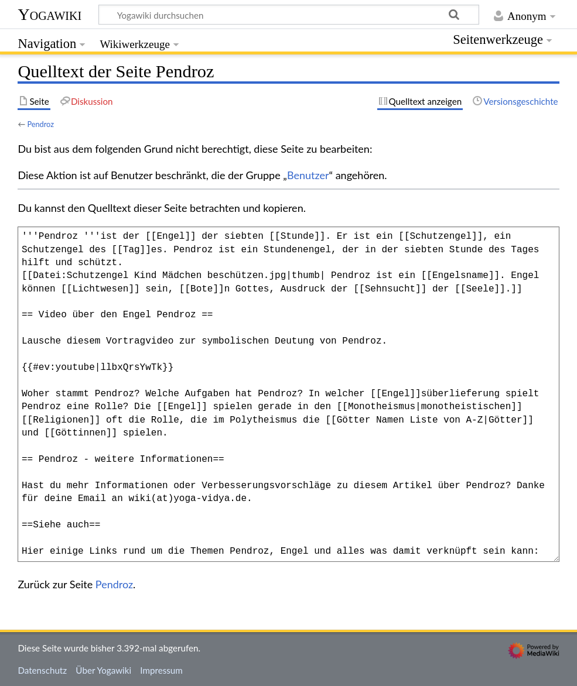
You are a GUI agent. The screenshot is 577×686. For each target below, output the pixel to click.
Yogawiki (49, 14)
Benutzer (308, 175)
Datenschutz (42, 670)
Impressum (161, 670)
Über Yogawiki (103, 670)
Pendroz (40, 124)
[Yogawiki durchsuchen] (289, 14)
